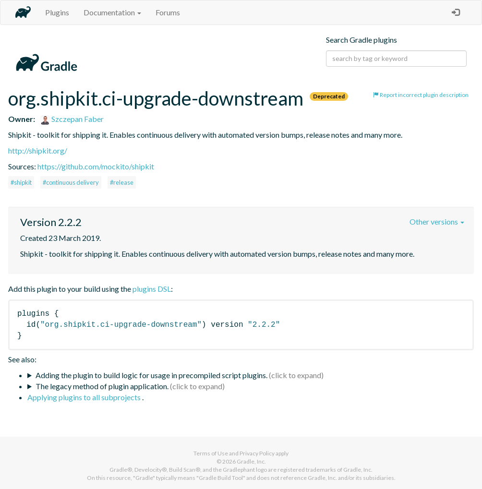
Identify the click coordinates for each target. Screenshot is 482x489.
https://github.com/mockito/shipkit (95, 166)
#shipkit (21, 182)
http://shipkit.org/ (37, 150)
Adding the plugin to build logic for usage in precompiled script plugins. (151, 375)
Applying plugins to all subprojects (84, 397)
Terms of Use (210, 453)
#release (121, 182)
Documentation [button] (112, 12)
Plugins (57, 12)
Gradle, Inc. (251, 461)
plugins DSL (152, 288)
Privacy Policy (257, 453)
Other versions (437, 221)
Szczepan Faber (72, 118)
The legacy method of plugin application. (102, 386)
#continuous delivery (71, 182)
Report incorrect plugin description (421, 94)
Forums (168, 12)
